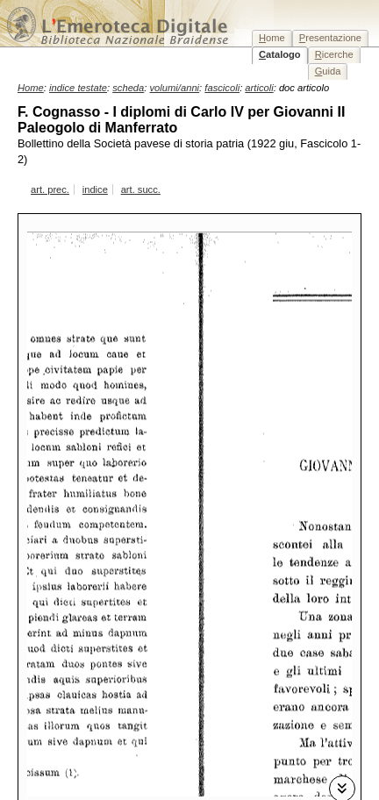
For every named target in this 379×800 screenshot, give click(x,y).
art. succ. (141, 189)
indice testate (78, 87)
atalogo (280, 54)
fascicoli (222, 87)
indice (95, 189)
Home (31, 87)
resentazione (330, 37)
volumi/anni (175, 87)
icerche (334, 54)
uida (328, 71)
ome (272, 37)
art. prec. (50, 189)
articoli (259, 87)
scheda (128, 87)
